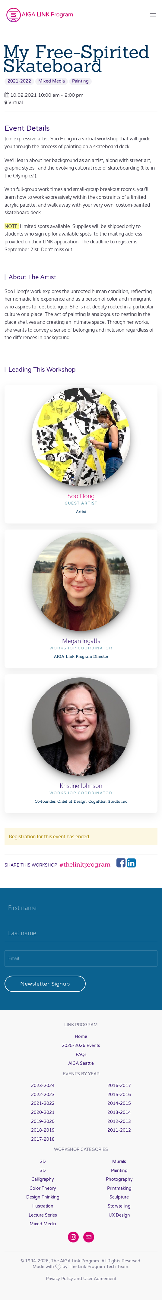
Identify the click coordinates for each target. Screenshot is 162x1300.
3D (43, 1170)
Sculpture (119, 1197)
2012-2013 (119, 1121)
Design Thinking (42, 1197)
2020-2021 (43, 1112)
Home (81, 1036)
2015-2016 (119, 1094)
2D (43, 1161)
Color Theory (43, 1188)
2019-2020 (43, 1121)
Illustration (42, 1206)
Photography (119, 1179)
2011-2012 (119, 1130)
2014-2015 (119, 1103)
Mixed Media (51, 81)
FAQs (81, 1054)
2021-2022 (19, 81)
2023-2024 (43, 1085)
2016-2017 (119, 1085)
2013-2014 (119, 1112)
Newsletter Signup (45, 983)
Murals (119, 1161)
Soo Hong (81, 496)
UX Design (119, 1215)
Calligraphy (42, 1179)
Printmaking (119, 1188)
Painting (80, 81)
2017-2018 (43, 1139)
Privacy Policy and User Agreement (81, 1278)
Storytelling (119, 1206)
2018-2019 (43, 1130)
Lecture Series (43, 1215)
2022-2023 (43, 1094)
